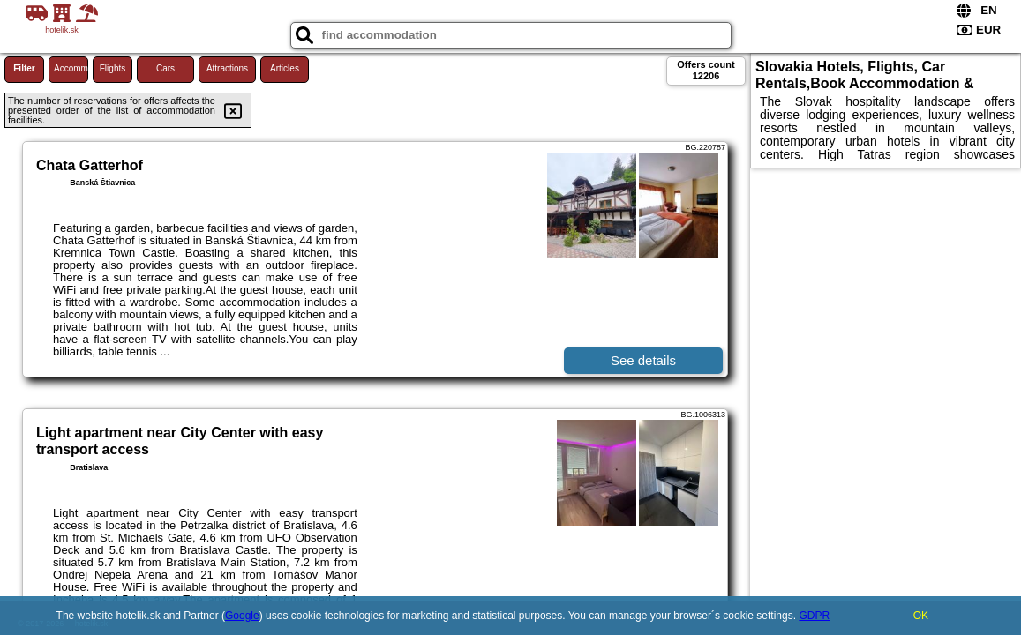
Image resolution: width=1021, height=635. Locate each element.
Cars (165, 68)
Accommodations (71, 68)
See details (643, 360)
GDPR (814, 615)
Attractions (227, 68)
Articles (284, 68)
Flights (112, 68)
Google (242, 615)
